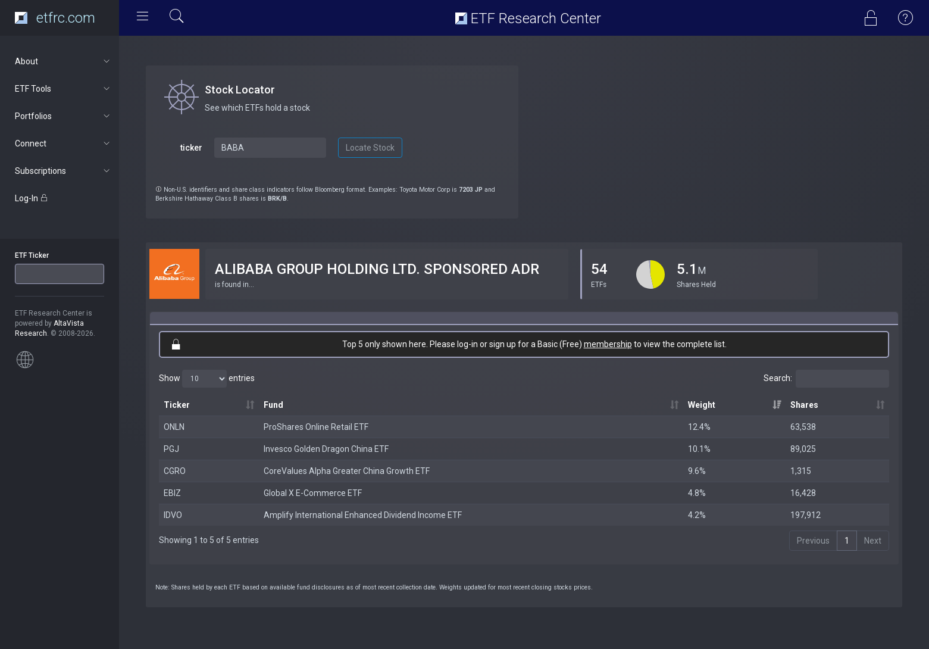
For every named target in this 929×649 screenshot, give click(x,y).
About (63, 61)
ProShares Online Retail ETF (316, 427)
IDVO (173, 515)
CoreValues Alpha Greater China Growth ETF (347, 471)
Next (872, 540)
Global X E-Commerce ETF (313, 493)
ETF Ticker (32, 255)
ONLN (174, 427)
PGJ (171, 449)
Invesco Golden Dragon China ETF (326, 449)
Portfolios (63, 116)
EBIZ (172, 493)
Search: (826, 379)
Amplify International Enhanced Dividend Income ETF (363, 515)
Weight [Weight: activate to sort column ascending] (701, 405)
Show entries (207, 379)
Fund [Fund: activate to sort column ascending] (273, 405)
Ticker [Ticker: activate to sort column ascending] (177, 405)
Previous (813, 540)
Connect (63, 143)
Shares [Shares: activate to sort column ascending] (804, 405)
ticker (191, 147)
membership (608, 344)
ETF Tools (63, 88)
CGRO (175, 471)
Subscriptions (63, 171)
